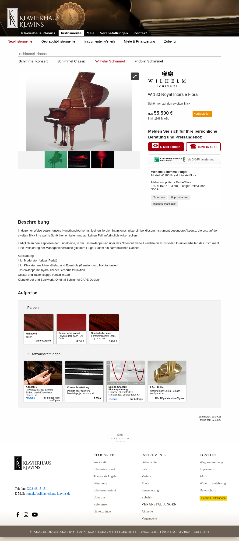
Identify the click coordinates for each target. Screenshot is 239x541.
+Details (30, 397)
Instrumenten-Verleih (99, 41)
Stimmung (100, 483)
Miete (145, 483)
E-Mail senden (170, 147)
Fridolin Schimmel (148, 61)
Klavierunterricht (105, 490)
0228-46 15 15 (207, 147)
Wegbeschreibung (211, 462)
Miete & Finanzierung (139, 41)
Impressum (207, 469)
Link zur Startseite (33, 18)
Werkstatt (100, 462)
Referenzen (101, 504)
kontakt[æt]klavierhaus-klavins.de (48, 493)
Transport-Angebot (106, 476)
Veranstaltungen (114, 33)
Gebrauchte (149, 462)
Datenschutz (208, 490)
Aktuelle (147, 511)
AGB (203, 476)
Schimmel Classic (71, 61)
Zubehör (170, 41)
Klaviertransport (104, 469)
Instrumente (71, 33)
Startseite (104, 455)
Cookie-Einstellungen (213, 498)
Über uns (99, 497)
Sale (91, 33)
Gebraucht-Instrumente (58, 41)
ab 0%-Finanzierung (184, 159)
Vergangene (149, 518)
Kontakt (140, 33)
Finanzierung (150, 490)
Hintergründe (102, 511)
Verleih (146, 476)
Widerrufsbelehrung (213, 483)
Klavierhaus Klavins (38, 33)
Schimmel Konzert (33, 61)
